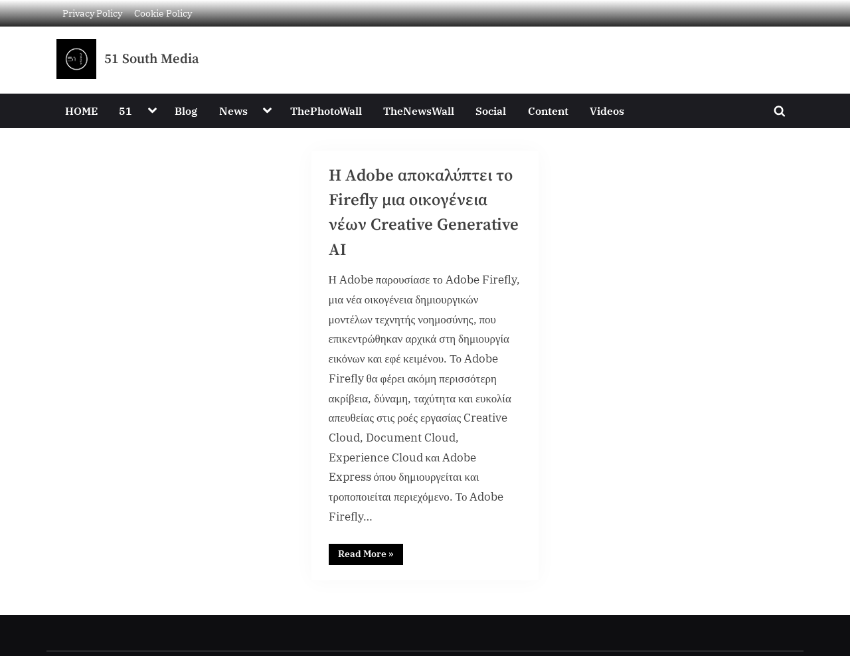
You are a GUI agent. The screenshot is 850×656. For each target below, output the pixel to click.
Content (548, 111)
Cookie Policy (163, 13)
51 (125, 111)
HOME (81, 111)
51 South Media (151, 59)
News (233, 111)
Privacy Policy (92, 13)
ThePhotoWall (326, 111)
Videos (607, 111)
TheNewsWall (418, 111)
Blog (186, 111)
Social (490, 111)
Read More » (370, 552)
